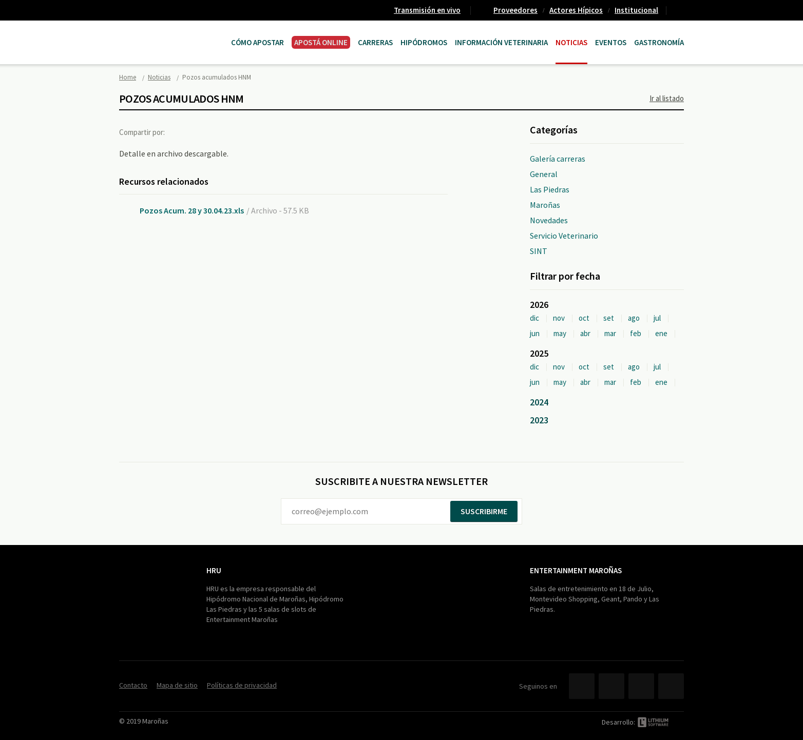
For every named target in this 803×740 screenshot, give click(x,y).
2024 (539, 402)
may (559, 333)
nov (559, 318)
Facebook (182, 132)
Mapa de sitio (177, 685)
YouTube (641, 686)
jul (657, 318)
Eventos (610, 42)
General (544, 174)
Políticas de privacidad (242, 685)
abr (585, 333)
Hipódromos (423, 42)
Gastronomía (659, 42)
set (608, 318)
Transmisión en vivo (427, 10)
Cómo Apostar (257, 42)
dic (534, 318)
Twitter (203, 132)
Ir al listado (666, 98)
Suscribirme (484, 511)
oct (584, 318)
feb (635, 333)
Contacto (679, 10)
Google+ (224, 132)
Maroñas (545, 205)
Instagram (671, 686)
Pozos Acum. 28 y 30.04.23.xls (192, 210)
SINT (538, 251)
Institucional (636, 10)
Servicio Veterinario (564, 235)
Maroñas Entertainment (171, 32)
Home (127, 77)
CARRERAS (375, 42)
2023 (539, 420)
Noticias (571, 42)
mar (610, 333)
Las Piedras (549, 189)
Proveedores (515, 10)
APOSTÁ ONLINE (321, 42)
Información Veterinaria (501, 42)
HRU (213, 570)
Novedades (549, 220)
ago (634, 318)
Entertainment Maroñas (576, 570)
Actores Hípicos (576, 10)
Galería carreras (557, 158)
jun (535, 333)
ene (661, 333)
